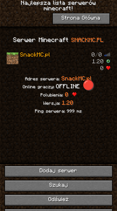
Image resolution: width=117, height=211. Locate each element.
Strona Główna (81, 18)
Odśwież (58, 199)
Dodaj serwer (58, 171)
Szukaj (58, 185)
